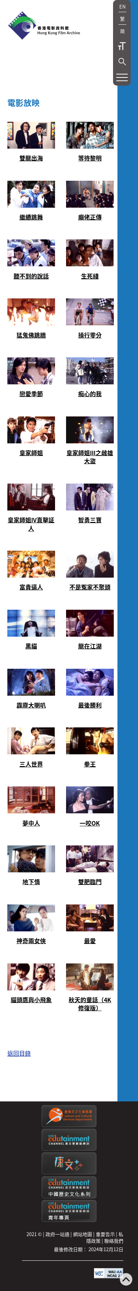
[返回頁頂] (126, 1280)
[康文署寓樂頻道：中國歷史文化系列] (69, 1196)
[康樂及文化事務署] (69, 1125)
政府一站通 (57, 1234)
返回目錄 (19, 1053)
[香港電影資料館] (44, 26)
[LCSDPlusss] (69, 1172)
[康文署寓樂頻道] (69, 1148)
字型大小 (121, 46)
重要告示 (105, 1234)
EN (122, 6)
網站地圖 (82, 1234)
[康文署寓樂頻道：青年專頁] (69, 1219)
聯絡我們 (113, 1240)
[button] (122, 62)
